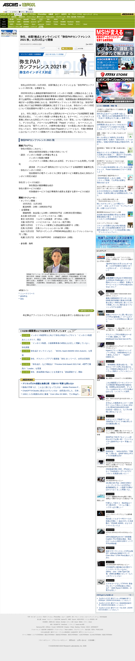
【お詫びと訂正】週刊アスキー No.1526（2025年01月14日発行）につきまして (115, 609)
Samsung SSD (40, 627)
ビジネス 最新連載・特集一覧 (107, 106)
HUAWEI (63, 22)
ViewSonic (70, 22)
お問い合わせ (81, 640)
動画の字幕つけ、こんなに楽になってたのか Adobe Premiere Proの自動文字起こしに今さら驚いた (66, 387)
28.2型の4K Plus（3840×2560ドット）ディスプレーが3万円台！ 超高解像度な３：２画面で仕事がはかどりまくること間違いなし (119, 486)
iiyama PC (64, 619)
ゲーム (95, 14)
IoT (12, 14)
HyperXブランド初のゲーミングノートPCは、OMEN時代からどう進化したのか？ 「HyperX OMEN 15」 (119, 353)
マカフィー (11, 26)
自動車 (51, 14)
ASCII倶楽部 (128, 14)
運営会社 (72, 640)
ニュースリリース (27, 293)
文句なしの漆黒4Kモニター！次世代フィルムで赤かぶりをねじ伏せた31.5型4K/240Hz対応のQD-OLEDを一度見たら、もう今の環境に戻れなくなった (119, 407)
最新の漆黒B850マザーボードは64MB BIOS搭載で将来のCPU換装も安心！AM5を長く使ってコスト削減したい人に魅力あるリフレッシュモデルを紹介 (119, 302)
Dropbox (48, 24)
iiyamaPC (26, 19)
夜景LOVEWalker (73, 634)
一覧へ (130, 595)
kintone (26, 24)
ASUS (56, 19)
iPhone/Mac (42, 14)
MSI (48, 19)
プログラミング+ (61, 17)
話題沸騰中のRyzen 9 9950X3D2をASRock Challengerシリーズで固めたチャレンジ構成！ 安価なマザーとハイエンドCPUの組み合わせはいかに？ (119, 282)
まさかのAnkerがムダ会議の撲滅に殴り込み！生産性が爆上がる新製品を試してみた (115, 193)
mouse (19, 19)
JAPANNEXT (26, 27)
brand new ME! (80, 624)
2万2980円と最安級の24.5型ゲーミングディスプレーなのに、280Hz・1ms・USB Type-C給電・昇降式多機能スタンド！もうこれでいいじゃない (119, 571)
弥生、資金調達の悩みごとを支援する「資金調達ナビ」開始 (56, 372)
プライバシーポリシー (59, 640)
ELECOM (11, 22)
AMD (18, 22)
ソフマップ (33, 26)
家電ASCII (22, 17)
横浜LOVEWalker (50, 634)
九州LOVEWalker (84, 634)
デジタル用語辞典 (64, 632)
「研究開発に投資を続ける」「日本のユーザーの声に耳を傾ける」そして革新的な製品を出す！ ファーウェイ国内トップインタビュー (119, 368)
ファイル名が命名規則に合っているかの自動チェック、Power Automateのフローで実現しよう (115, 169)
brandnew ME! (41, 27)
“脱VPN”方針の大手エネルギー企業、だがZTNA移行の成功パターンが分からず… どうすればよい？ (119, 267)
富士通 (11, 19)
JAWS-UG (52, 622)
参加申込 (23, 296)
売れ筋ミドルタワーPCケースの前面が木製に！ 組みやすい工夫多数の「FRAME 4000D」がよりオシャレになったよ (119, 522)
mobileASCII (74, 632)
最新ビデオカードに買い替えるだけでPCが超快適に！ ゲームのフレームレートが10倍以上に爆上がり (119, 318)
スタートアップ (87, 14)
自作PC (64, 14)
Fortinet (70, 24)
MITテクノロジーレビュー (86, 632)
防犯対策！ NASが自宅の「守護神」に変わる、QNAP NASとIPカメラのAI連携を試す (119, 453)
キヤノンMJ (18, 26)
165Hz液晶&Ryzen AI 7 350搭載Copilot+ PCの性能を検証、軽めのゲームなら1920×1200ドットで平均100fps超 (119, 540)
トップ (3, 14)
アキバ (74, 14)
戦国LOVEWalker (107, 634)
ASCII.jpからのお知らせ (105, 595)
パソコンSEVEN (41, 19)
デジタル (33, 14)
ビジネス (27, 4)
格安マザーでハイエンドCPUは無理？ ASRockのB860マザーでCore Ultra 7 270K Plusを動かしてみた (119, 554)
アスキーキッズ (5, 17)
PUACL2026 (81, 17)
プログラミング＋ (79, 629)
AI (8, 14)
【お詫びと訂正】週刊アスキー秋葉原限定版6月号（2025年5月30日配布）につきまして (114, 604)
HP (63, 19)
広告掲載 (91, 640)
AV (69, 14)
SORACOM (60, 627)
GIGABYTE (33, 22)
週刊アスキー (40, 17)
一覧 (58, 48)
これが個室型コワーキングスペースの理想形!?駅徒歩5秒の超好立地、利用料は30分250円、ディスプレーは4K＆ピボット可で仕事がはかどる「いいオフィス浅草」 (119, 387)
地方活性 (73, 17)
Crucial (56, 22)
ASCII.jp (10, 4)
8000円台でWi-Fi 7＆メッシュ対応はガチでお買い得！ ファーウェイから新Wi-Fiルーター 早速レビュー (119, 440)
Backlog (63, 24)
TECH (25, 14)
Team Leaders (69, 629)
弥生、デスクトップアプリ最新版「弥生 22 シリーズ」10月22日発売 (60, 359)
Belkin (78, 22)
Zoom (85, 24)
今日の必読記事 (45, 632)
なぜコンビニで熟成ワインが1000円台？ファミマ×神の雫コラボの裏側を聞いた (119, 421)
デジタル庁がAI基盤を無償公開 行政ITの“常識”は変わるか (48, 383)
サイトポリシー (44, 640)
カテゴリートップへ (86, 310)
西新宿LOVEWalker (61, 634)
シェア (42, 48)
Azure (33, 24)
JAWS (11, 24)
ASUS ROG (26, 22)
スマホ (79, 14)
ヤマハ (78, 24)
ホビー (57, 14)
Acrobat (18, 24)
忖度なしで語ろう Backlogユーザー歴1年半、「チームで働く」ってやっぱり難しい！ (119, 505)
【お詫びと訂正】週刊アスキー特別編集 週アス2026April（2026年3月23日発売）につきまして (114, 599)
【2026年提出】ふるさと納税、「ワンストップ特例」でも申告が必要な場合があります (111, 180)
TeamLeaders (50, 17)
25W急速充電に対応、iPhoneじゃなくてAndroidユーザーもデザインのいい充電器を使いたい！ (119, 471)
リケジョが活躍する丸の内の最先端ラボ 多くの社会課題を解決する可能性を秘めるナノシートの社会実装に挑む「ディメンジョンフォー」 (114, 229)
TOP (29, 617)
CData (56, 24)
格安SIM (13, 17)
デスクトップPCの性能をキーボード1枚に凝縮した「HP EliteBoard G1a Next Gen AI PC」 (119, 336)
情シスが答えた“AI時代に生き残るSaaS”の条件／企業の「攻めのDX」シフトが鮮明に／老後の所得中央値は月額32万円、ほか (115, 140)
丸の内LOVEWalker (95, 634)
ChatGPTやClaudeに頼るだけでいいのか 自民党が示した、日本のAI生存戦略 (56, 391)
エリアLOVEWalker (38, 634)
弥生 (22, 299)
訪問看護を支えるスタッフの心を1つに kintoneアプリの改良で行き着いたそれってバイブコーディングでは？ (112, 127)
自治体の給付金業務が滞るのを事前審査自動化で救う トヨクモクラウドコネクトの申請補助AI (111, 217)
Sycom (33, 19)
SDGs (68, 17)
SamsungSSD (39, 22)
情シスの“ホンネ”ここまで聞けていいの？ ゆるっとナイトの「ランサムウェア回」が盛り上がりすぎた (115, 206)
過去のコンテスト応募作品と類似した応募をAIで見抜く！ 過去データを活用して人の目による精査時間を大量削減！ (114, 154)
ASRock (48, 22)
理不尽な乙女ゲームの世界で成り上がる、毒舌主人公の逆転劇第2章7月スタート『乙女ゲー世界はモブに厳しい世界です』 (115, 116)
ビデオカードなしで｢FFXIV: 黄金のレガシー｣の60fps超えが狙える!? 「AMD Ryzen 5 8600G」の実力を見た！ (119, 587)
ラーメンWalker (26, 634)
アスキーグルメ (31, 17)
